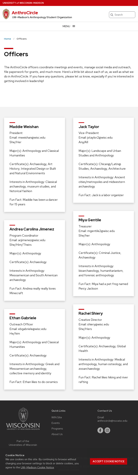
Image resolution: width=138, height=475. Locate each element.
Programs (57, 428)
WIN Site (56, 417)
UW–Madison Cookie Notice (37, 467)
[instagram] (107, 430)
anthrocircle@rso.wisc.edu (112, 421)
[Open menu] (69, 26)
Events (55, 423)
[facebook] (100, 430)
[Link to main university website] (23, 430)
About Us (57, 434)
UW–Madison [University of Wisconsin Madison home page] (23, 3)
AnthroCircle (25, 13)
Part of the (23, 443)
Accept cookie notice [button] (108, 461)
